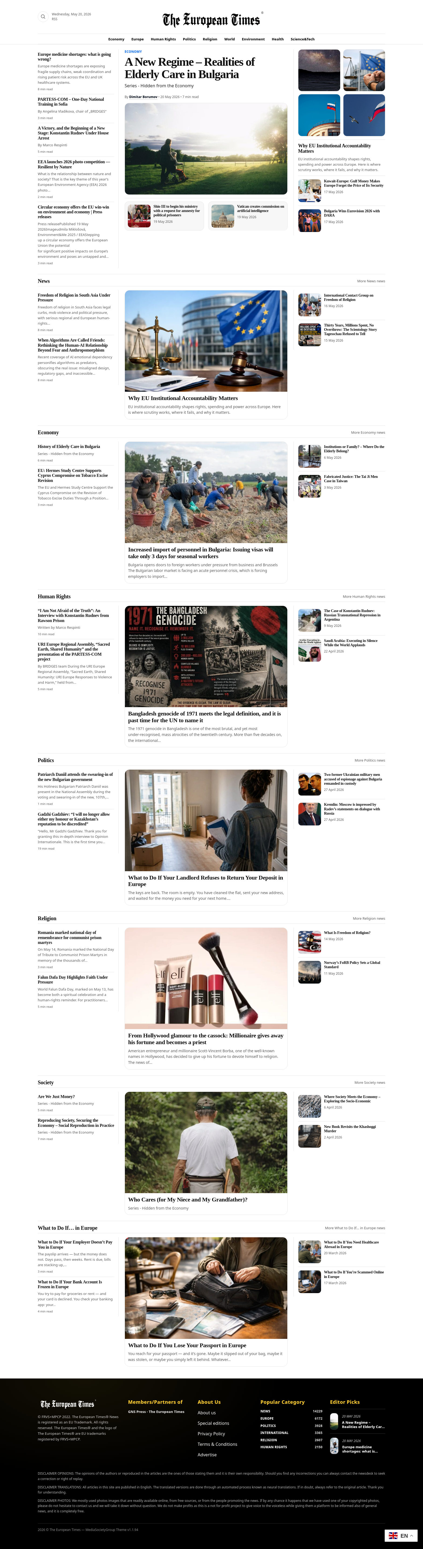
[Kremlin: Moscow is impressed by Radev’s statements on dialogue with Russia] (309, 814)
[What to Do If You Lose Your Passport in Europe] (206, 1288)
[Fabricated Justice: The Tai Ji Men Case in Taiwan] (309, 486)
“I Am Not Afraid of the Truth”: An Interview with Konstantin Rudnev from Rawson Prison (73, 615)
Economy (116, 39)
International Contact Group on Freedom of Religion (348, 297)
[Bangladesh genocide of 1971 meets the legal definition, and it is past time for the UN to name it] (206, 656)
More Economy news (368, 432)
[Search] (43, 16)
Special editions (213, 1423)
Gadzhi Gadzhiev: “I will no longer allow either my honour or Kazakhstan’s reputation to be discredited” (74, 819)
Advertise (207, 1455)
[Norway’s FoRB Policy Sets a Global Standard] (309, 972)
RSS (54, 19)
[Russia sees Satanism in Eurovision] (319, 115)
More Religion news (369, 918)
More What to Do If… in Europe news (355, 1227)
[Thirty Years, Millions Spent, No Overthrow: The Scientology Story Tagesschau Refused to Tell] (309, 335)
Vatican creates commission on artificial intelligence (260, 208)
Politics (189, 39)
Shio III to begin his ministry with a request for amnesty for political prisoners (176, 210)
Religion (210, 39)
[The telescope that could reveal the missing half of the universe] (319, 70)
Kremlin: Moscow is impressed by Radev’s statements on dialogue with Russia (352, 809)
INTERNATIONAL (274, 1432)
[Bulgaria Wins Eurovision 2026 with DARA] (309, 220)
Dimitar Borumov (143, 97)
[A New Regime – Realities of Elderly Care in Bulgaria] (206, 149)
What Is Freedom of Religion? (347, 933)
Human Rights (163, 39)
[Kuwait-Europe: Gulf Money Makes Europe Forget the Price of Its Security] (309, 190)
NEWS (265, 1411)
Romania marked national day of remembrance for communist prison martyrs (69, 937)
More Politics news (370, 760)
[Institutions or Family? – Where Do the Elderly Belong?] (309, 456)
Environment (253, 39)
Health (278, 39)
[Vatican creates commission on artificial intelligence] (223, 216)
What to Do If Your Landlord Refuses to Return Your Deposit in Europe (205, 881)
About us (207, 1413)
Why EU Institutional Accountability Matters (183, 398)
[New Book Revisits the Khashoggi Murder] (309, 1136)
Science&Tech (303, 39)
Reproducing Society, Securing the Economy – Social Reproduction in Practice (76, 1122)
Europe (137, 39)
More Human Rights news (364, 596)
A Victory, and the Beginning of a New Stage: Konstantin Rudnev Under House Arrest (73, 133)
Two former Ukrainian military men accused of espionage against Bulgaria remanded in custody (353, 779)
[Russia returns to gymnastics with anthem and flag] (364, 115)
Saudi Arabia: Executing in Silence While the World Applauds (350, 643)
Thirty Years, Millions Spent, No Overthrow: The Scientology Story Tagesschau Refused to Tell (350, 329)
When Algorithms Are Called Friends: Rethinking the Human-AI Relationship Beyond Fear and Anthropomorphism (73, 345)
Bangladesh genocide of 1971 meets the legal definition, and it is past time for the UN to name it (204, 717)
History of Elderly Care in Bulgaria (69, 446)
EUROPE (267, 1418)
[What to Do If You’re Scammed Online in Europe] (309, 1281)
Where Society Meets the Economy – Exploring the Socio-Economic (352, 1099)
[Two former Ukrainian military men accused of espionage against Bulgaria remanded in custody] (309, 784)
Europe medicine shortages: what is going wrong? (358, 1451)
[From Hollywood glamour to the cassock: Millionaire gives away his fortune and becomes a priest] (206, 978)
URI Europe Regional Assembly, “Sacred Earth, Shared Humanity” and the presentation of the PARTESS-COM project (74, 651)
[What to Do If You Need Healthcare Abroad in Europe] (309, 1252)
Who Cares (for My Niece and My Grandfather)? (187, 1199)
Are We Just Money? (56, 1096)
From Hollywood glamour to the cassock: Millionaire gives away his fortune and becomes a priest (206, 1039)
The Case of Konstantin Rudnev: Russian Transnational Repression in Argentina (352, 615)
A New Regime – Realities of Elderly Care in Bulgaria (190, 68)
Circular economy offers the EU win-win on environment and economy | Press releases (73, 212)
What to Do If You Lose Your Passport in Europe (187, 1345)
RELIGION (268, 1440)
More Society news (369, 1082)
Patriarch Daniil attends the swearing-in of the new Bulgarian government (75, 777)
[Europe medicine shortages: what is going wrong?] (334, 1446)
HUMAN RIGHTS (273, 1447)
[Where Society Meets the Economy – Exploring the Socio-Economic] (309, 1106)
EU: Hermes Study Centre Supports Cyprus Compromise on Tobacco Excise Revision (73, 475)
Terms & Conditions (217, 1444)
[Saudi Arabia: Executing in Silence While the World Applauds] (309, 650)
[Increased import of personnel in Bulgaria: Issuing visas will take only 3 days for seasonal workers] (206, 492)
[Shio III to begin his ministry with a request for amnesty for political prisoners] (139, 216)
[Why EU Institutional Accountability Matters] (206, 341)
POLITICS (268, 1425)
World (229, 39)
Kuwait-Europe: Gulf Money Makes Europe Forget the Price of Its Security (354, 183)
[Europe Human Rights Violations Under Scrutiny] (364, 70)
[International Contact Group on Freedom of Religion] (309, 305)
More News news (371, 281)
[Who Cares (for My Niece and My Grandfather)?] (206, 1142)
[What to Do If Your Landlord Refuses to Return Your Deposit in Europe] (206, 820)
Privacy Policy (211, 1434)
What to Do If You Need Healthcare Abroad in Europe (351, 1244)
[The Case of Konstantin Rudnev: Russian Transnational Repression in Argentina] (309, 620)
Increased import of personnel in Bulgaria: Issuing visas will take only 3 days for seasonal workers (200, 553)
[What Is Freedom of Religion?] (309, 942)
